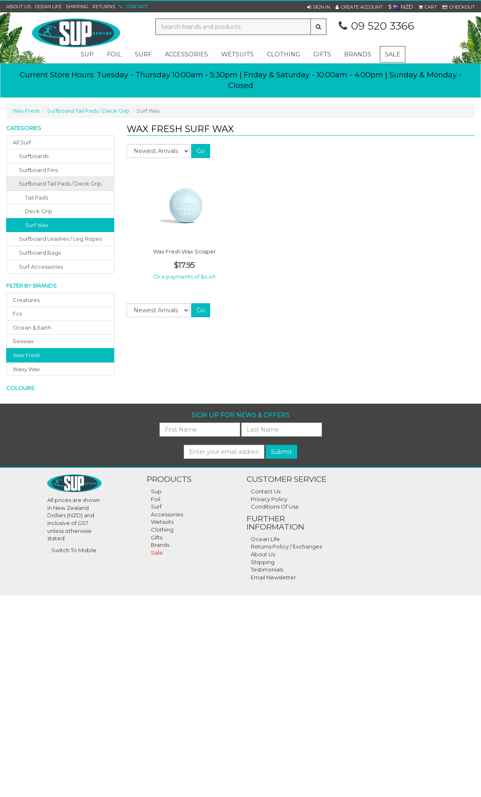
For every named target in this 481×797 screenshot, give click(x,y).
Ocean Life (48, 6)
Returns (103, 6)
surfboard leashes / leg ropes (60, 238)
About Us (18, 6)
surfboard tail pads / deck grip (60, 183)
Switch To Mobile (74, 550)
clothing (283, 54)
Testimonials (267, 569)
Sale (392, 54)
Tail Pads (36, 197)
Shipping (77, 6)
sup (87, 54)
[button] (318, 7)
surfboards (34, 156)
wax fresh (26, 355)
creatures (26, 300)
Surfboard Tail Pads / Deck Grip (88, 110)
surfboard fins (38, 170)
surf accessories (41, 266)
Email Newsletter (273, 577)
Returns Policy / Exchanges (286, 546)
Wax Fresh (26, 110)
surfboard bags (40, 252)
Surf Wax (37, 225)
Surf (156, 506)
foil (114, 54)
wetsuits (237, 54)
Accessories (167, 514)
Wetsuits (162, 521)
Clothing (162, 529)
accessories (186, 54)
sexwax (23, 341)
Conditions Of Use (275, 506)
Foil (155, 499)
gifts (322, 54)
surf (143, 54)
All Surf (22, 142)
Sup (156, 491)
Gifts (156, 537)
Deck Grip (38, 211)
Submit (281, 451)
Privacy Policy (269, 499)
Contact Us (265, 491)
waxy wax (26, 369)
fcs (17, 313)
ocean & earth (32, 327)
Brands (357, 54)
